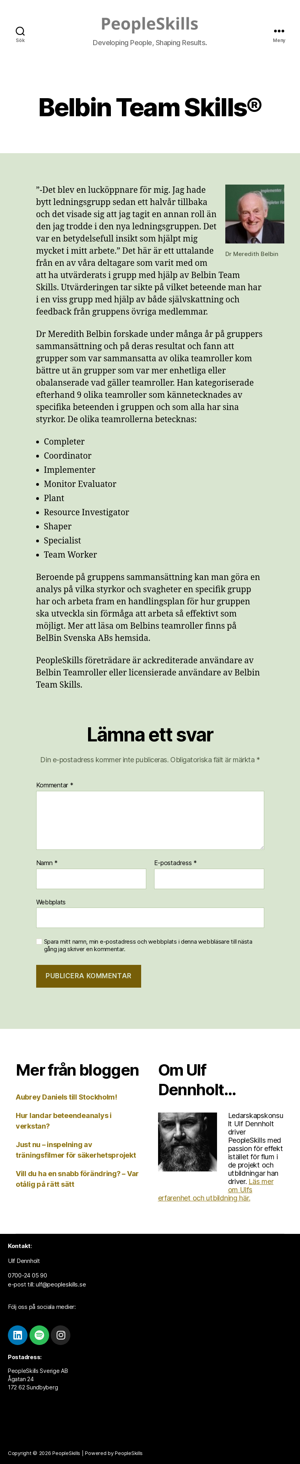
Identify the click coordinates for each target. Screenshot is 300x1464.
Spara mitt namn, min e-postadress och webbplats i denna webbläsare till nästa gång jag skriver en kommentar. (148, 945)
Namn (47, 863)
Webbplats (51, 902)
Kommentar (55, 785)
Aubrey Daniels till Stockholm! (66, 1097)
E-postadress (175, 863)
